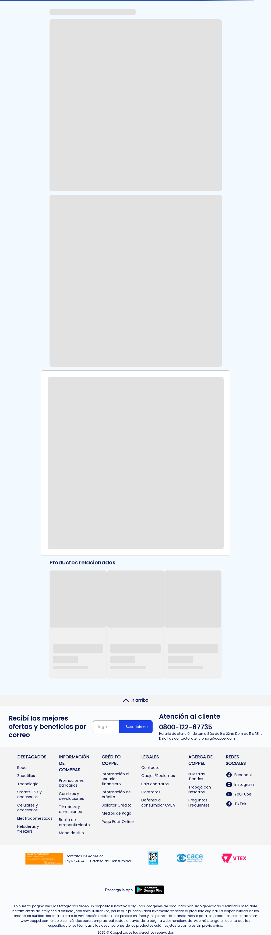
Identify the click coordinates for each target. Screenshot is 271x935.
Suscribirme (137, 726)
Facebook (239, 775)
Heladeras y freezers (28, 829)
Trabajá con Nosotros (199, 789)
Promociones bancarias (71, 783)
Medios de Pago (116, 813)
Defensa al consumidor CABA (158, 802)
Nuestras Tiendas (196, 776)
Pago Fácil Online (118, 821)
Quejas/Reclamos (158, 775)
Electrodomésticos (34, 818)
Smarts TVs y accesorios (29, 794)
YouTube (238, 794)
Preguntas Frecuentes (199, 802)
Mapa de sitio (71, 833)
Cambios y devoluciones (71, 796)
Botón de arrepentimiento (74, 822)
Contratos (150, 792)
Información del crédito (117, 794)
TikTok (236, 804)
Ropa (22, 767)
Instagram (240, 784)
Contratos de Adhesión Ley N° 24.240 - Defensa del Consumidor (98, 858)
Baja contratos (155, 784)
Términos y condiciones (70, 809)
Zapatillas (26, 775)
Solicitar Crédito (117, 805)
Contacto (150, 767)
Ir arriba (135, 700)
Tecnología (27, 784)
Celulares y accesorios (27, 808)
